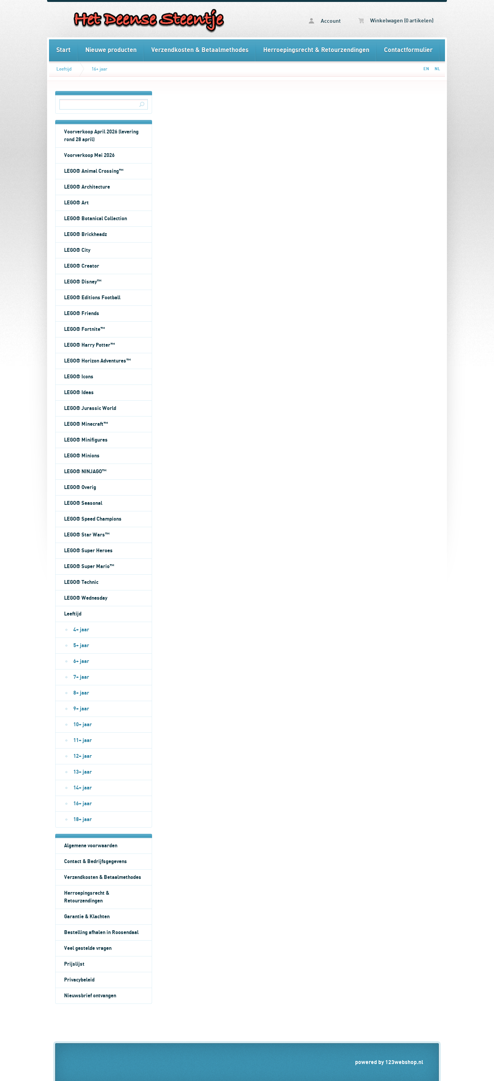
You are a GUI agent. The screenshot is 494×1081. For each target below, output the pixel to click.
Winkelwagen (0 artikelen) (396, 21)
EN (426, 69)
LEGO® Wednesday (85, 598)
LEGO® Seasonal (83, 503)
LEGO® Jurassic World (90, 408)
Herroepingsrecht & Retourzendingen (316, 50)
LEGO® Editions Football (92, 297)
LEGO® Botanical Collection (95, 218)
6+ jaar (81, 661)
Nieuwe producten (111, 50)
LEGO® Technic (81, 582)
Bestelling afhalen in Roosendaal (101, 932)
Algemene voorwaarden (90, 845)
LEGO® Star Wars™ (87, 535)
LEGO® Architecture (87, 187)
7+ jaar (81, 677)
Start (63, 50)
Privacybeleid (79, 980)
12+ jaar (82, 756)
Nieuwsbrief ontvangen (90, 995)
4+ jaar (81, 629)
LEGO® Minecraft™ (86, 424)
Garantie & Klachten (87, 916)
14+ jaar (82, 788)
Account (325, 21)
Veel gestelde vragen (88, 948)
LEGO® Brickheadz (85, 234)
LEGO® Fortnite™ (84, 329)
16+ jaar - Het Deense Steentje (148, 19)
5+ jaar (81, 645)
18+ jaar (82, 819)
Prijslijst (74, 964)
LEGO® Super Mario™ (89, 566)
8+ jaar (81, 693)
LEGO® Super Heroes (88, 550)
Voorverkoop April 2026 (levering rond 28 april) (101, 135)
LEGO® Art (76, 203)
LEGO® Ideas (79, 392)
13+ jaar (82, 772)
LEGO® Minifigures (86, 440)
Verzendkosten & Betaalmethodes (200, 50)
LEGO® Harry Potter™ (89, 345)
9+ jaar (81, 709)
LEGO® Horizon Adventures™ (97, 361)
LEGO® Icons (78, 376)
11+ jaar (82, 740)
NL (437, 69)
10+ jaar (82, 724)
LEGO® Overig (80, 487)
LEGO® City (77, 250)
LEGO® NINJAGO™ (85, 471)
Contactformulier (408, 50)
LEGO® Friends (81, 313)
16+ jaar (99, 69)
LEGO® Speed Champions (93, 519)
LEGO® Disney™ (83, 282)
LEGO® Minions (82, 456)
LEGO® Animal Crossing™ (94, 171)
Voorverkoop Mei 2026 (89, 155)
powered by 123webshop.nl (389, 1062)
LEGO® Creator (81, 266)
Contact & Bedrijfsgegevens (95, 861)
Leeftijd (64, 69)
